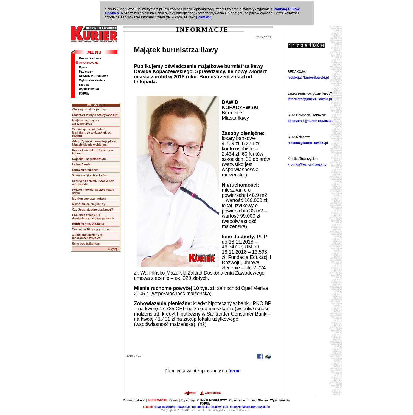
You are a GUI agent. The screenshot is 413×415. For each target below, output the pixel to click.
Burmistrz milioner (85, 169)
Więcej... (113, 249)
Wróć (190, 392)
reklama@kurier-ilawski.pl (308, 143)
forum (234, 371)
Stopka (84, 84)
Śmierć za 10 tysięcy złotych (91, 229)
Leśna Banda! (81, 164)
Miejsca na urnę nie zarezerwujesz (85, 122)
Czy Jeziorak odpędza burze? (92, 209)
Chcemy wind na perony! (89, 109)
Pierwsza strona (90, 58)
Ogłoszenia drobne (92, 80)
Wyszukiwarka (89, 89)
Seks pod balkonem (86, 243)
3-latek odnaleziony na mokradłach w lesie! (87, 236)
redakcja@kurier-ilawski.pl (308, 77)
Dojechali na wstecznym (89, 159)
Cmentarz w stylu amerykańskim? (95, 115)
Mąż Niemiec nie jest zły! (89, 204)
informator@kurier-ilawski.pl (310, 99)
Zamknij (204, 17)
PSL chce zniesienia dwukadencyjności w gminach (93, 216)
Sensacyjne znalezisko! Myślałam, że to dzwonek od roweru (91, 132)
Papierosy (86, 71)
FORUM (84, 93)
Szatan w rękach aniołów (89, 175)
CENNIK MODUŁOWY (94, 76)
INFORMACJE (86, 62)
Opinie (83, 67)
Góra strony (210, 392)
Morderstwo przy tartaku (89, 198)
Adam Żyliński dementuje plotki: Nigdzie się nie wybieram (94, 143)
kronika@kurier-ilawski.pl (307, 165)
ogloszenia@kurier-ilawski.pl (310, 121)
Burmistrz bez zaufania (88, 223)
